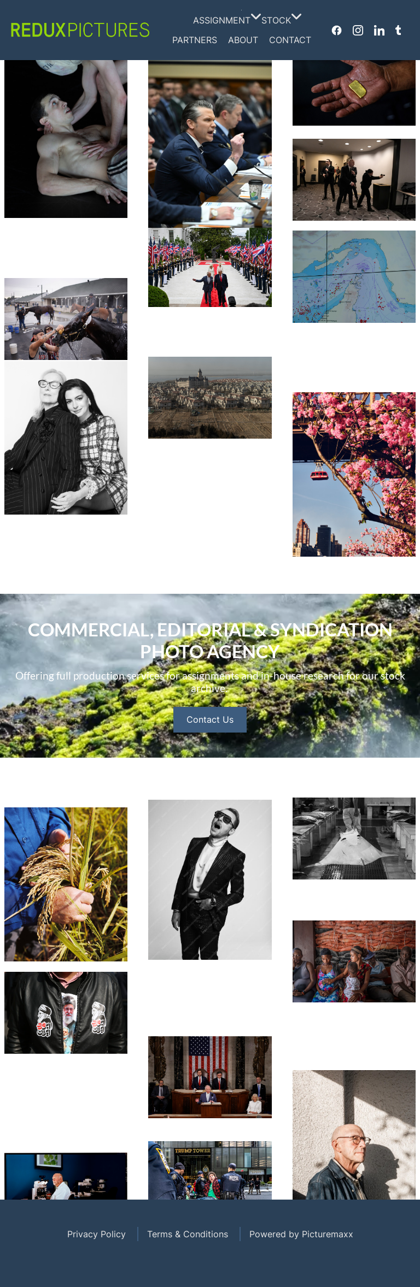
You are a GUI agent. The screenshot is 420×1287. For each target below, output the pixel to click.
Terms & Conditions (187, 1234)
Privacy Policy (96, 1234)
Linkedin (379, 30)
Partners (194, 39)
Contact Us (210, 751)
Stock (278, 20)
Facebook (336, 30)
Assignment (224, 20)
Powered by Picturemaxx (301, 1234)
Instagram (358, 30)
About (243, 39)
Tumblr (398, 30)
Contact (290, 39)
